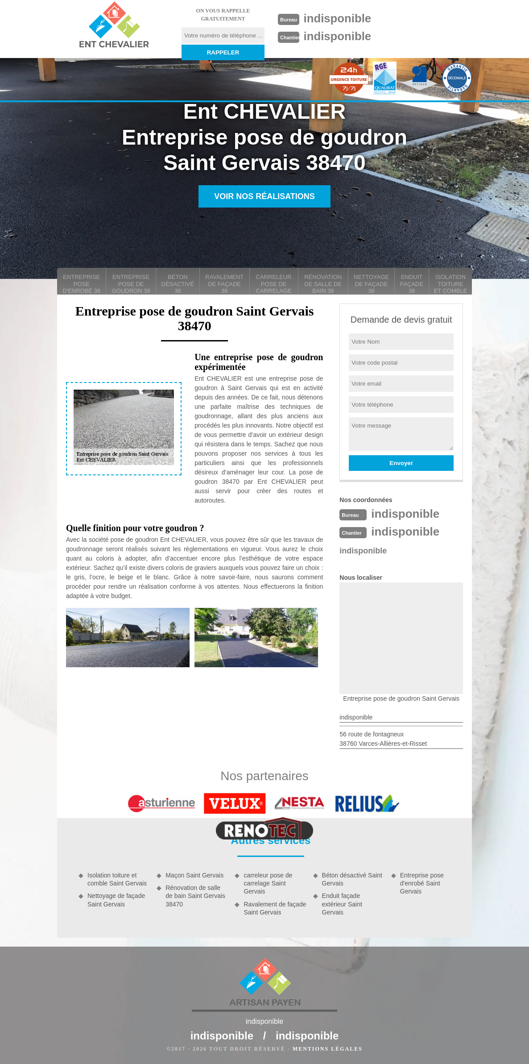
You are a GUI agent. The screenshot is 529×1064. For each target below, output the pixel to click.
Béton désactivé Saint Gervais (352, 879)
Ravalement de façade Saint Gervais (275, 908)
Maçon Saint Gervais (194, 875)
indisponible (338, 18)
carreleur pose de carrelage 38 (274, 284)
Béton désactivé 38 (177, 284)
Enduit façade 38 (411, 284)
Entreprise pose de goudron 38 (131, 284)
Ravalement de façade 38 (224, 284)
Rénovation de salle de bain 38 (323, 284)
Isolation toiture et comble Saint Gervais (117, 879)
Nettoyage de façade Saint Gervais (116, 899)
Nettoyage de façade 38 (371, 284)
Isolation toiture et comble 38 (450, 284)
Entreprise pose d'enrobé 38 (81, 284)
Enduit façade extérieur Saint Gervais (342, 903)
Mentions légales (328, 1049)
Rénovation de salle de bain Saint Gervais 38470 (195, 895)
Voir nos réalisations (264, 196)
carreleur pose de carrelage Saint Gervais (268, 883)
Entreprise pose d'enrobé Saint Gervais (422, 883)
